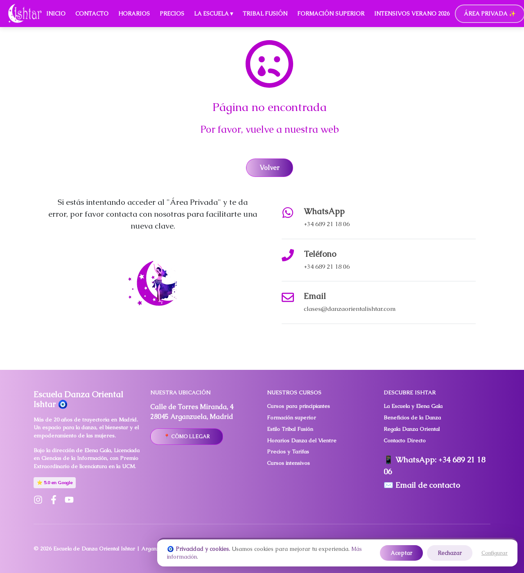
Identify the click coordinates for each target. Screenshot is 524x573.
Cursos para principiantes (298, 406)
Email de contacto (427, 485)
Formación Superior (330, 13)
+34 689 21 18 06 (327, 224)
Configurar (494, 552)
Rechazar (450, 553)
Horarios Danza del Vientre (302, 440)
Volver (270, 167)
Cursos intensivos (288, 463)
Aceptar (401, 553)
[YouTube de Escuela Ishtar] (69, 499)
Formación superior (291, 417)
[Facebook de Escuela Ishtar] (53, 499)
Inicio (56, 13)
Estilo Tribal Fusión (290, 429)
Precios (172, 13)
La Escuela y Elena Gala (413, 406)
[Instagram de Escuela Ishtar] (38, 499)
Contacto (91, 13)
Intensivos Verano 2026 (411, 13)
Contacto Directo (405, 440)
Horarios (134, 13)
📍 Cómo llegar (187, 436)
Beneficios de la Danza (412, 417)
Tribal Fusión (265, 13)
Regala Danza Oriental (412, 429)
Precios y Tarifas (288, 451)
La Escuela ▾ (213, 13)
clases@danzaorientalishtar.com (350, 309)
